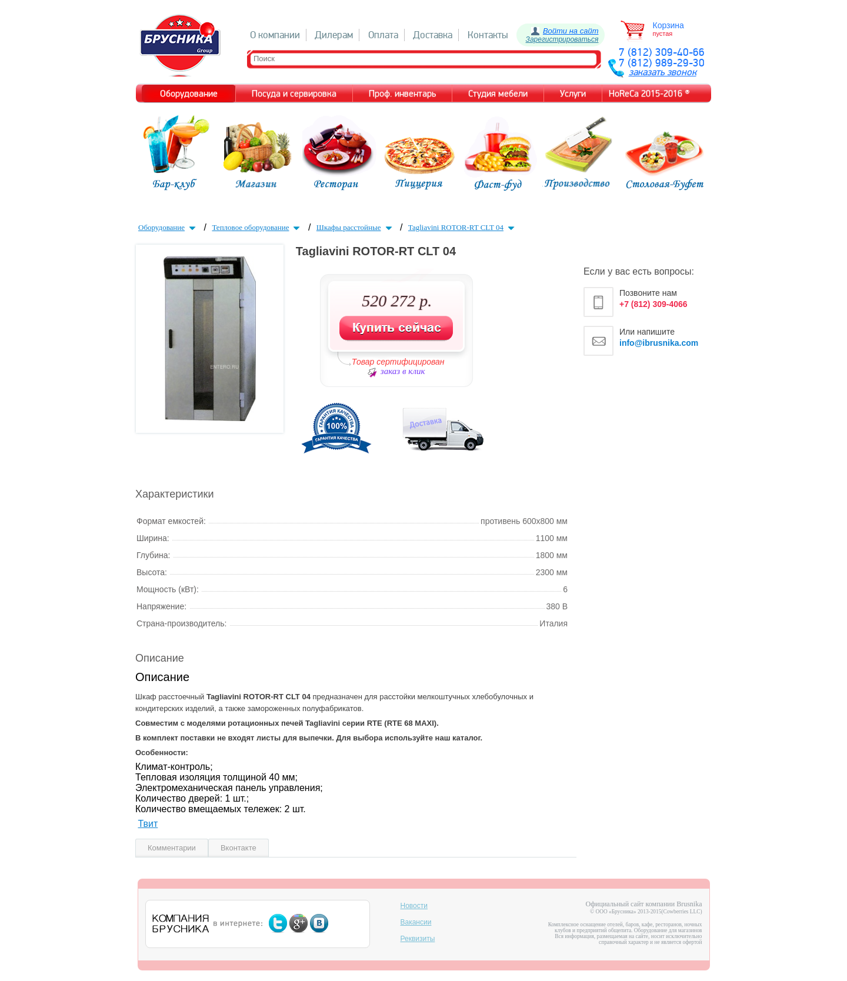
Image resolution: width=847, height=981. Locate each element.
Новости (414, 906)
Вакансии (416, 922)
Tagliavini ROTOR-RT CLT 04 (462, 227)
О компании (275, 35)
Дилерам (334, 35)
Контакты (488, 35)
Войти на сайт (571, 30)
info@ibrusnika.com (658, 343)
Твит (148, 824)
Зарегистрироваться (562, 39)
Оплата (383, 35)
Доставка (432, 35)
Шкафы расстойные (355, 227)
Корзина (668, 25)
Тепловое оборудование (257, 227)
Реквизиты (418, 939)
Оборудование (168, 227)
